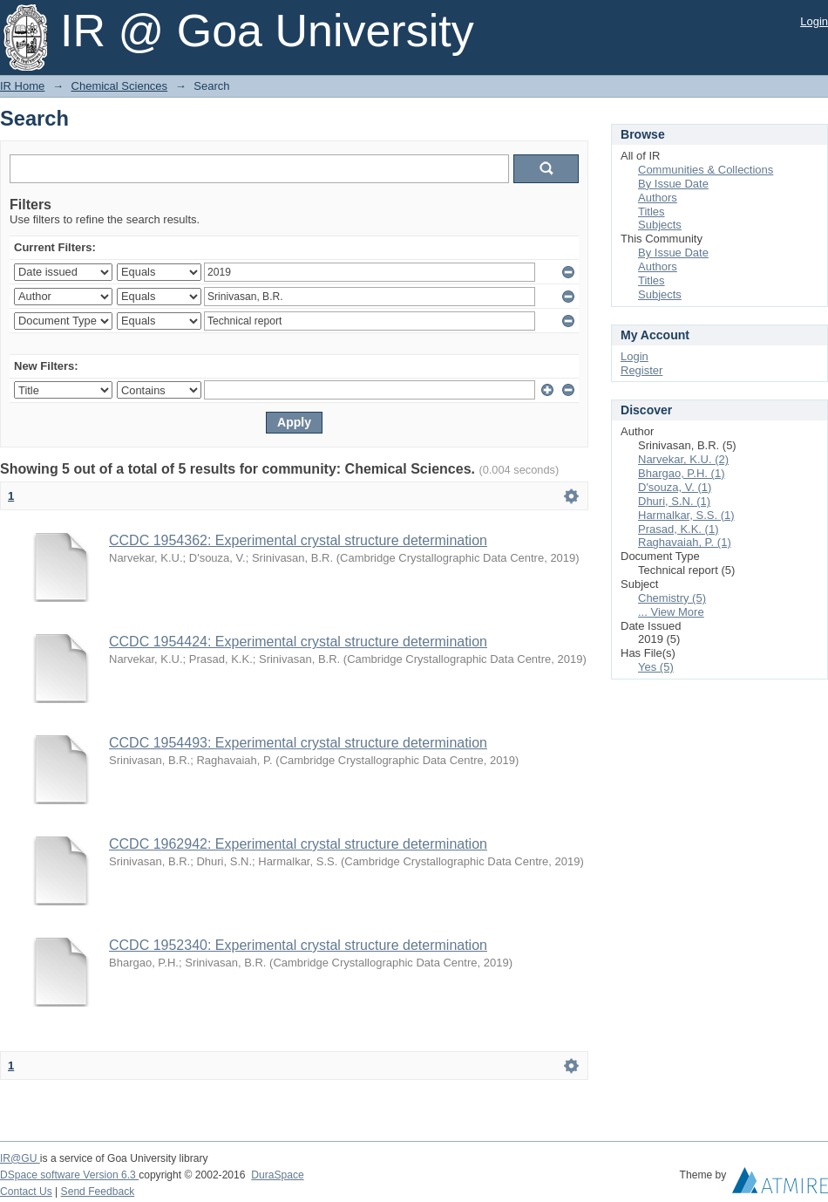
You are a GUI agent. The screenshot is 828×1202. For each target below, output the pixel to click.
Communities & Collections (705, 169)
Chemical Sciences (119, 85)
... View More (671, 611)
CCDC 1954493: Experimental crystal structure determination (298, 742)
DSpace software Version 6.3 (69, 1175)
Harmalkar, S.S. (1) (686, 515)
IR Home (22, 85)
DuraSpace (277, 1175)
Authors (657, 197)
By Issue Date (673, 183)
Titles (651, 211)
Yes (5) (656, 666)
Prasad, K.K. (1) (678, 529)
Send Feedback (98, 1191)
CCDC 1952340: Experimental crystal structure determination (298, 945)
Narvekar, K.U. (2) (683, 459)
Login (814, 21)
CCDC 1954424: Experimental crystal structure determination (298, 641)
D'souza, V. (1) (674, 487)
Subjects (660, 224)
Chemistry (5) (672, 597)
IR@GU (20, 1158)
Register (641, 370)
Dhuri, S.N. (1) (674, 501)
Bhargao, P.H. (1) (681, 473)
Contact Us (26, 1191)
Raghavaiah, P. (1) (684, 542)
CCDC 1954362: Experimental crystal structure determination (298, 540)
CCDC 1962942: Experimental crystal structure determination (298, 844)
